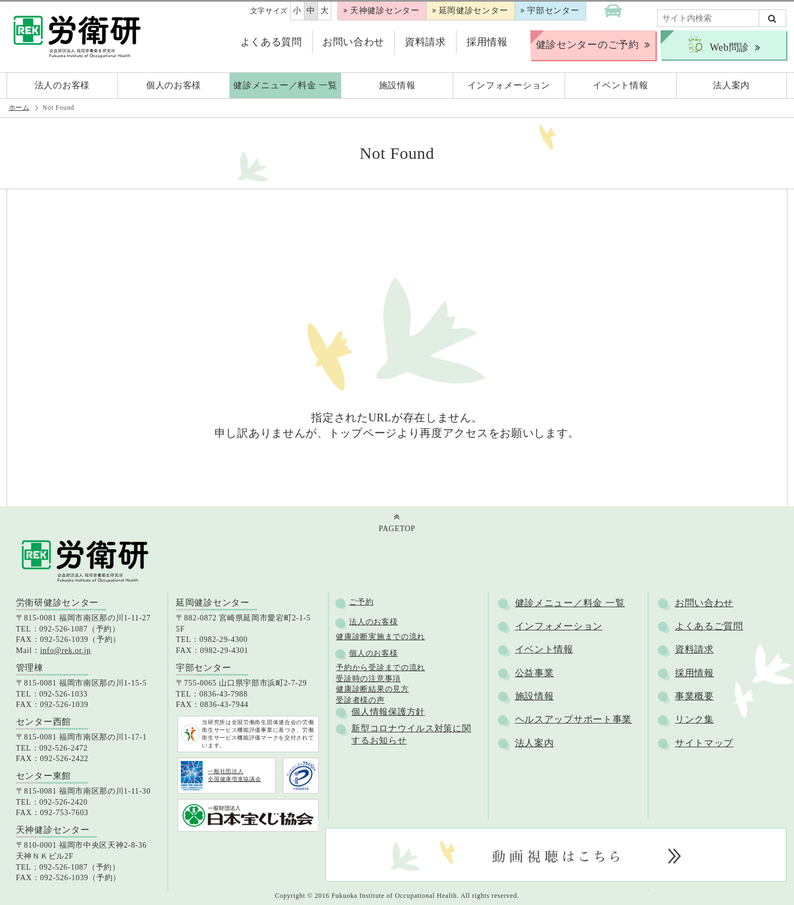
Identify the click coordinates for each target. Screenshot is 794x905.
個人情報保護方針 (388, 711)
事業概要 (694, 696)
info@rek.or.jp (65, 650)
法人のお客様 (373, 622)
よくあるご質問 (709, 626)
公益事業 (534, 673)
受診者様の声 (360, 700)
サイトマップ (704, 743)
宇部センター (553, 10)
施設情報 (534, 696)
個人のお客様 (373, 653)
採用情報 (487, 41)
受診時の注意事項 (368, 678)
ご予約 (361, 602)
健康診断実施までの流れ (380, 637)
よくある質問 (271, 41)
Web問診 (717, 45)
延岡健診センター (473, 10)
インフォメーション (559, 626)
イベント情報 (544, 649)
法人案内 (534, 743)
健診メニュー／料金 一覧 (570, 603)
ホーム (19, 107)
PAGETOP (397, 528)
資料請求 (425, 41)
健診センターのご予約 (587, 44)
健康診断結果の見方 (372, 689)
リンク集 (694, 719)
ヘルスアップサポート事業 (573, 719)
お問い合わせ (353, 41)
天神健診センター (385, 10)
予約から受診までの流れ (380, 667)
